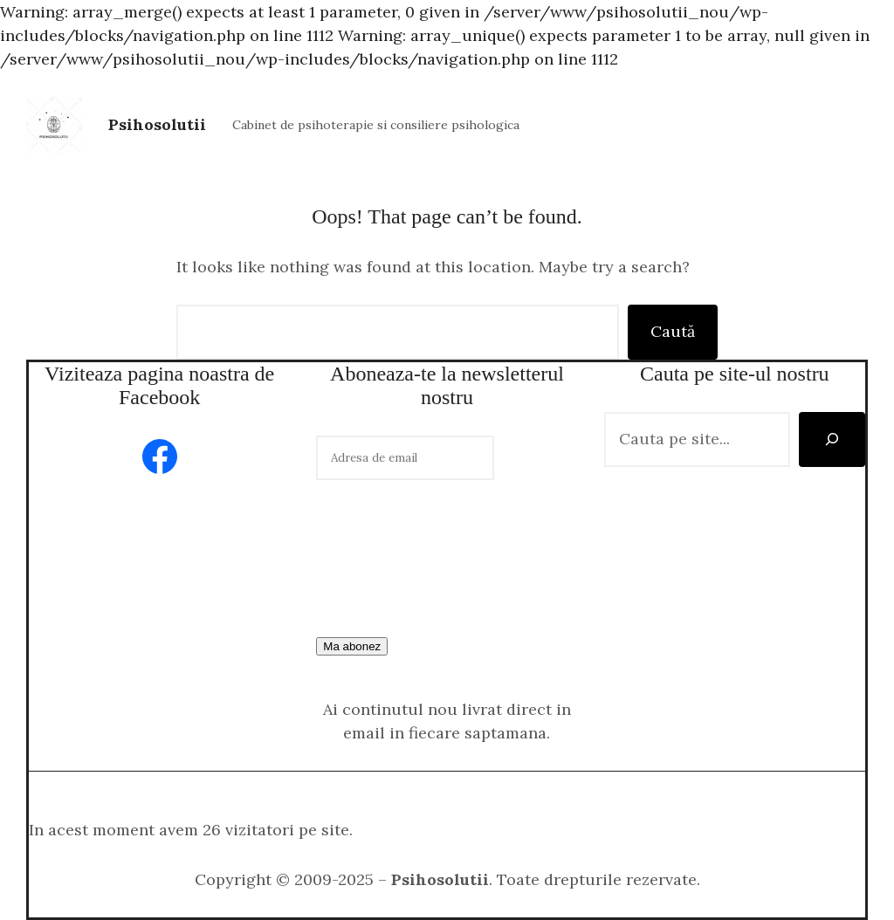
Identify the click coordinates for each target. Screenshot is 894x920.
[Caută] (832, 439)
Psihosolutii (157, 124)
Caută (672, 331)
